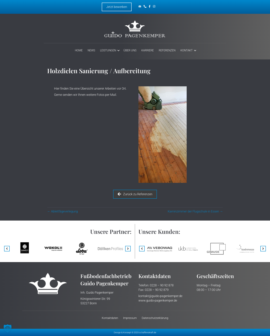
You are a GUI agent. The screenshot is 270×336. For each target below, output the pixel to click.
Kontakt (186, 50)
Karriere (147, 50)
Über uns (129, 50)
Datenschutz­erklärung (155, 318)
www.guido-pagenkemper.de (157, 300)
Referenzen (167, 50)
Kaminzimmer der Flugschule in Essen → (195, 211)
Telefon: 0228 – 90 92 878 (156, 285)
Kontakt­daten (110, 318)
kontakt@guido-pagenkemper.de (160, 296)
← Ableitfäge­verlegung (62, 211)
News (91, 50)
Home (79, 50)
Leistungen (108, 50)
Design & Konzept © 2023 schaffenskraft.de (135, 332)
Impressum (130, 318)
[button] (7, 248)
